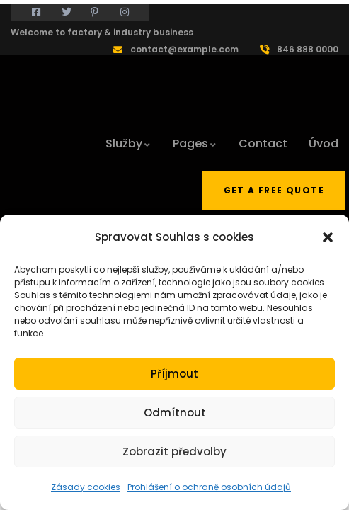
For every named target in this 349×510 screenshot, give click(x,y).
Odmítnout (175, 412)
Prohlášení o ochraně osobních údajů (209, 487)
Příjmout (174, 373)
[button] (328, 237)
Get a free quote (274, 190)
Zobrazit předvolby (174, 451)
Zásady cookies (85, 487)
